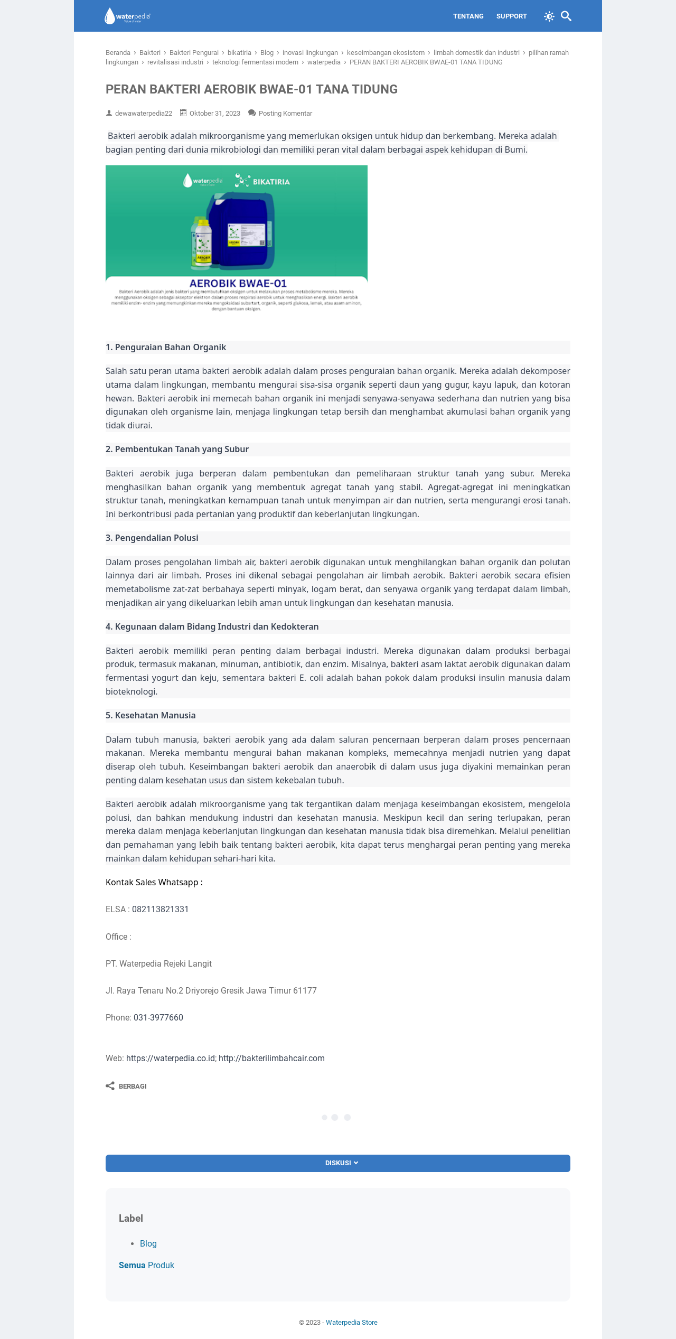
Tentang (467, 16)
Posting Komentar (285, 113)
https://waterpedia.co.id (170, 1058)
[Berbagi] (126, 1086)
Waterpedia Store (352, 1322)
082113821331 (160, 909)
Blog (148, 1244)
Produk (146, 1265)
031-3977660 (158, 1018)
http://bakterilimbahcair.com (272, 1058)
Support (510, 16)
